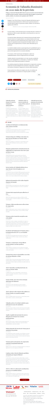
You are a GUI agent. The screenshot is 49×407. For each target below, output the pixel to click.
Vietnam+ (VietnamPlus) (14, 1)
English (28, 0)
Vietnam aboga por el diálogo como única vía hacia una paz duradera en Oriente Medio (17, 137)
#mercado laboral (31, 79)
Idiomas (24, 393)
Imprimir (2, 29)
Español (34, 0)
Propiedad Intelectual (27, 391)
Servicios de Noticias (32, 393)
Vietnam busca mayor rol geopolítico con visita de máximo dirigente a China (18, 255)
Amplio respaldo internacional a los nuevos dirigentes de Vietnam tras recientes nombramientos (17, 316)
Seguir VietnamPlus (32, 83)
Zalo (2, 21)
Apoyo (43, 391)
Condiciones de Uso (35, 391)
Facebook (2, 24)
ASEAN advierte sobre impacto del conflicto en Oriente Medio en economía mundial (17, 292)
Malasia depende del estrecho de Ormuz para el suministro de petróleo (18, 329)
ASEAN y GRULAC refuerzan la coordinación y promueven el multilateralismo (17, 369)
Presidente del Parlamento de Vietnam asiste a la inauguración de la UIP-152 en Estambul (17, 231)
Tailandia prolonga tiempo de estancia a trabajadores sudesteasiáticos (11, 103)
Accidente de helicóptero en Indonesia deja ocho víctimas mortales (17, 125)
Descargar (24, 379)
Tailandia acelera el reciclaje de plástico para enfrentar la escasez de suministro (17, 303)
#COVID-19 (24, 79)
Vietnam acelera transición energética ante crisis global (17, 217)
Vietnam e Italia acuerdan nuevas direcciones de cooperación (17, 205)
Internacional (9, 3)
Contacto (43, 393)
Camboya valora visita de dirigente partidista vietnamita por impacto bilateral (17, 354)
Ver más (9, 122)
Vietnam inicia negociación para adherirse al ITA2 (17, 193)
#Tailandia (10, 79)
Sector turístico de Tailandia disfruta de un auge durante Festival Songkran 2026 (17, 168)
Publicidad (39, 393)
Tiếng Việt (24, 0)
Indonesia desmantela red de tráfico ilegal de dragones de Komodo (17, 181)
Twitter (2, 26)
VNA (27, 393)
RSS (40, 391)
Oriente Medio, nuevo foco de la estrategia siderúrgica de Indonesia (16, 280)
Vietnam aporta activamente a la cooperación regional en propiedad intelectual (17, 342)
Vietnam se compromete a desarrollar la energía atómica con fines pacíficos (16, 243)
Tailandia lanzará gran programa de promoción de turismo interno (37, 102)
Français (31, 0)
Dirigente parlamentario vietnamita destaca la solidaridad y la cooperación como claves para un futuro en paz (17, 150)
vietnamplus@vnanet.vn (30, 399)
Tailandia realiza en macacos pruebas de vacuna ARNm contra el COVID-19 (24, 103)
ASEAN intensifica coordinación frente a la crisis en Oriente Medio (16, 268)
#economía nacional (17, 79)
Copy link (2, 32)
